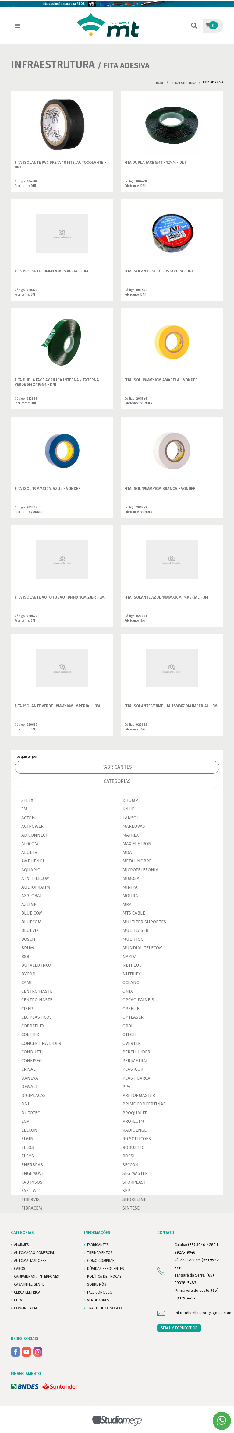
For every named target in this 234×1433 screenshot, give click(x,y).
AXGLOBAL (31, 895)
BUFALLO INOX (36, 965)
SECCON (130, 1165)
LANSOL (130, 817)
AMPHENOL (33, 861)
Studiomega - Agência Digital (117, 1419)
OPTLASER (133, 1017)
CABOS (19, 1268)
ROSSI (128, 1156)
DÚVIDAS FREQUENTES (105, 1268)
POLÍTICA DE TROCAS (104, 1276)
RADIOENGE (134, 1130)
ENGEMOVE (32, 1173)
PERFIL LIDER (136, 1052)
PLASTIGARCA (136, 1078)
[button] (194, 26)
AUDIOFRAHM (35, 887)
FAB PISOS (31, 1182)
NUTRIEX (131, 974)
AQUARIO (31, 870)
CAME (27, 982)
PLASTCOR (132, 1069)
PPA (126, 1086)
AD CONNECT (34, 835)
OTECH (129, 1034)
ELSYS (27, 1156)
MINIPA (130, 887)
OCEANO (131, 982)
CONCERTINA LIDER (41, 1043)
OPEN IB (131, 1008)
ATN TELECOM (35, 878)
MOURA (130, 895)
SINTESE (131, 1208)
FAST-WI (29, 1190)
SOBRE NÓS (96, 1284)
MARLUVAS (133, 826)
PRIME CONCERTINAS (144, 1104)
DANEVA (29, 1078)
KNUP (128, 809)
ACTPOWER (32, 826)
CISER (27, 1008)
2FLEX (27, 800)
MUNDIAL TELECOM (142, 947)
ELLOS (27, 1147)
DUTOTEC (30, 1112)
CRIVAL (28, 1069)
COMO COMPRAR (101, 1261)
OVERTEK (131, 1043)
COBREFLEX (32, 1026)
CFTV (18, 1300)
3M (24, 809)
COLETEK (30, 1034)
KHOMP (130, 800)
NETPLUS (132, 965)
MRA (127, 904)
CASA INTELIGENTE (29, 1284)
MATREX (130, 835)
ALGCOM (29, 843)
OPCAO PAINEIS (138, 1000)
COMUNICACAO (26, 1308)
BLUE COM (32, 913)
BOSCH (28, 939)
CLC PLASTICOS (36, 1017)
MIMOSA (131, 878)
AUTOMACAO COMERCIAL (34, 1253)
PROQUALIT (134, 1112)
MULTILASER (135, 930)
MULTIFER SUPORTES (144, 922)
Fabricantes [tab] (117, 767)
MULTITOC (132, 939)
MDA (127, 852)
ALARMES (21, 1245)
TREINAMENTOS (100, 1253)
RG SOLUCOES (136, 1138)
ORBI (127, 1026)
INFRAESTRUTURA (183, 83)
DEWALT (29, 1086)
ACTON (28, 817)
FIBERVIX (30, 1199)
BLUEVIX (30, 930)
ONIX (127, 991)
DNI (25, 1104)
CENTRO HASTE (36, 991)
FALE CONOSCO (99, 1292)
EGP (25, 1121)
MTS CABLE (133, 913)
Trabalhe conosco (104, 1308)
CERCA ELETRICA (27, 1292)
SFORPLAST (134, 1182)
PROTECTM (133, 1121)
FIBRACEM (31, 1208)
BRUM (27, 947)
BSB (25, 956)
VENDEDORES (98, 1300)
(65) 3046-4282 (202, 1244)
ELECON (29, 1130)
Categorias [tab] (117, 781)
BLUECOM (31, 922)
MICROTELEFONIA (140, 870)
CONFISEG (31, 1060)
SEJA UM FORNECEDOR (179, 1328)
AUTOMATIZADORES (30, 1261)
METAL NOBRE (136, 861)
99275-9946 (185, 1252)
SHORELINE (134, 1199)
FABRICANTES (98, 1245)
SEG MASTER (135, 1173)
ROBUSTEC (133, 1147)
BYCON (28, 974)
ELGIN (27, 1138)
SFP (126, 1190)
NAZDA (129, 956)
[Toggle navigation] (17, 26)
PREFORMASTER (138, 1095)
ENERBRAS (32, 1165)
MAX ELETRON (136, 843)
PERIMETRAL (135, 1060)
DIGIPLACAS (33, 1095)
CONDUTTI (32, 1052)
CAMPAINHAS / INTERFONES (36, 1276)
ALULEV (29, 852)
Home (159, 83)
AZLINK (29, 904)
